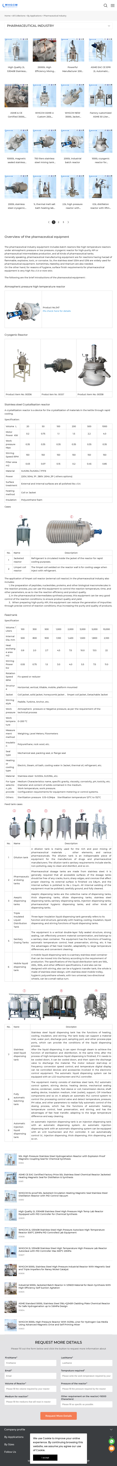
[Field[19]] (86, 1389)
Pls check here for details (57, 311)
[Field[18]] (30, 1389)
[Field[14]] (30, 1363)
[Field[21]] (86, 1404)
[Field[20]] (30, 1402)
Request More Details (58, 1415)
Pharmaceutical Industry (55, 16)
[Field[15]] (86, 1363)
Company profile (14, 1429)
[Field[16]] (30, 1376)
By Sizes (9, 1444)
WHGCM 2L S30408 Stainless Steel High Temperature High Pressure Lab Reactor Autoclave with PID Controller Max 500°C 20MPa (63, 1249)
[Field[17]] (86, 1376)
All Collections (18, 16)
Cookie (47, 1438)
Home (7, 16)
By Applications (34, 16)
